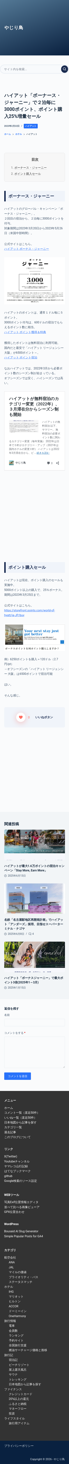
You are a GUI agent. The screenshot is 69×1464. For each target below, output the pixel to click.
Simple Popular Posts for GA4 (23, 1236)
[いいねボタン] (20, 717)
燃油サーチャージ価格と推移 (28, 1350)
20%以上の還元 (19, 1399)
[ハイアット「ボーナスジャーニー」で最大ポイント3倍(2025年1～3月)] (34, 957)
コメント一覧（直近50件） (22, 1112)
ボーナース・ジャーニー (30, 167)
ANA (12, 1262)
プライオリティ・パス (23, 1277)
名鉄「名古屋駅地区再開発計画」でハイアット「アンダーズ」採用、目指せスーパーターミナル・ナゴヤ (33, 924)
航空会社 (10, 1257)
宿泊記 (13, 1360)
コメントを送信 (17, 1076)
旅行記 (8, 1355)
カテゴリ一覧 (13, 1127)
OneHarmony (17, 1316)
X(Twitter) (10, 1156)
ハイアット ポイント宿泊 (20, 357)
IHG (11, 1291)
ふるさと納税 (17, 1404)
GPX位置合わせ (14, 1212)
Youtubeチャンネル (17, 1161)
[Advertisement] (34, 511)
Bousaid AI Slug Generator (21, 1231)
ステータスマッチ (20, 1282)
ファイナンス (13, 1389)
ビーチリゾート (19, 1365)
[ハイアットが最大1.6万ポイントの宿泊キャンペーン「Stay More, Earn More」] (34, 845)
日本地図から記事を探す (20, 1122)
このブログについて (17, 1137)
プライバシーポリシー (19, 1446)
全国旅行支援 (17, 1345)
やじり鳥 (13, 27)
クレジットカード (20, 1394)
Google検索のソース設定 (20, 1181)
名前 (7, 1015)
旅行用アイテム (19, 1423)
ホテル (8, 1286)
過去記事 (10, 1132)
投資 (12, 1413)
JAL (11, 1267)
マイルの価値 (17, 1272)
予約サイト (16, 1340)
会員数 (13, 1330)
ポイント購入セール (27, 174)
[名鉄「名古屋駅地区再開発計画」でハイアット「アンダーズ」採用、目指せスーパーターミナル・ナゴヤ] (34, 898)
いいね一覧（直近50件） (20, 1117)
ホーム (8, 1108)
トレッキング (17, 1379)
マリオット (16, 1296)
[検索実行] (64, 69)
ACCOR (13, 1306)
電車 (12, 1325)
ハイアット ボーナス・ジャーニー (26, 249)
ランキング (16, 1335)
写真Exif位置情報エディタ (21, 1202)
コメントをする (15, 1033)
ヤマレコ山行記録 (16, 1166)
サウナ (13, 1374)
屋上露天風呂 (17, 1369)
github (8, 1176)
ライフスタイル (14, 1418)
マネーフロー (17, 1408)
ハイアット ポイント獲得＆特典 (25, 332)
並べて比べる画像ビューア (22, 1207)
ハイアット (30, 126)
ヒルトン (15, 1301)
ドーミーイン (17, 1311)
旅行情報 (10, 1321)
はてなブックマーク (17, 1171)
